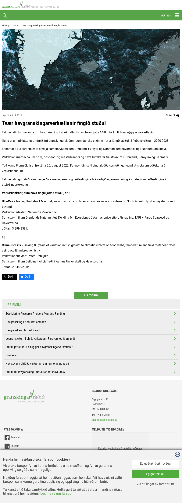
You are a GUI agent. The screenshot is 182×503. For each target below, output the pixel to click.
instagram (13, 454)
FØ (163, 15)
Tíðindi (15, 25)
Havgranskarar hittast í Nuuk (91, 330)
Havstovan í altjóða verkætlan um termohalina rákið (91, 363)
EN (169, 15)
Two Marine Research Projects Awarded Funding (91, 313)
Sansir (177, 492)
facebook (12, 437)
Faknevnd (91, 355)
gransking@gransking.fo (104, 419)
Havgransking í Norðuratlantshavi (91, 322)
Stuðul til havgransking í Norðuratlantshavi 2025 (91, 372)
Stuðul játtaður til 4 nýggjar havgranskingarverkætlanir (91, 347)
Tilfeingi (6, 25)
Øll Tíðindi (91, 295)
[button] (120, 451)
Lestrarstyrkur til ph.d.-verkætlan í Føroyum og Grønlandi (91, 338)
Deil (10, 276)
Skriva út (173, 115)
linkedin (11, 446)
